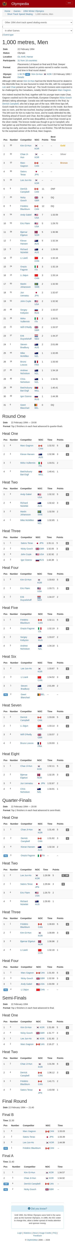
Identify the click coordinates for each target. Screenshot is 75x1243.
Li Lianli (24, 258)
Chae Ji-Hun (26, 766)
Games (17, 11)
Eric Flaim (25, 223)
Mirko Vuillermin (28, 463)
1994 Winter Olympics (33, 11)
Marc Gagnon (64, 90)
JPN (39, 543)
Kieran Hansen (27, 454)
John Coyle (25, 301)
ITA (41, 855)
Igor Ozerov (26, 396)
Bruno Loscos (27, 743)
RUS (40, 560)
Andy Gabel (26, 215)
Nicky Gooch (66, 97)
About (35, 1233)
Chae (13, 87)
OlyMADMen (32, 1240)
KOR (47, 74)
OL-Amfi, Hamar (25, 57)
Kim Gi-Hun (37, 74)
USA (40, 554)
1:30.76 (21, 74)
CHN (40, 989)
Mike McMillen (27, 520)
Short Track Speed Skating (20, 14)
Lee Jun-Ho (25, 180)
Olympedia (20, 4)
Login (19, 1233)
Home (7, 11)
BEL (41, 694)
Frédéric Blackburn (32, 1148)
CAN (40, 973)
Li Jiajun (24, 275)
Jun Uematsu (26, 783)
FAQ (55, 1233)
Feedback (37, 1236)
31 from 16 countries (27, 60)
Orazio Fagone (27, 628)
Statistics (27, 1233)
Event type (9, 35)
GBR (40, 548)
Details (21, 77)
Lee (4, 87)
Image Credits (45, 1233)
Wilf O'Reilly (26, 327)
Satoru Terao (27, 543)
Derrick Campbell (10, 104)
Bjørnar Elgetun (27, 941)
